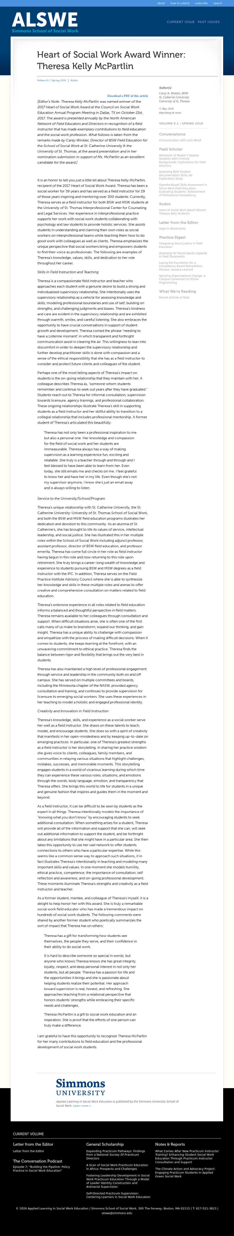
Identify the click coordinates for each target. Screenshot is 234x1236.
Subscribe (201, 3)
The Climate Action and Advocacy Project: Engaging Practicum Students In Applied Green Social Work (185, 1172)
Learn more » (82, 1105)
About (161, 3)
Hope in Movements (172, 228)
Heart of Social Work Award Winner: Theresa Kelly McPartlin (183, 212)
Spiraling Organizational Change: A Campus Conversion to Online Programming (182, 279)
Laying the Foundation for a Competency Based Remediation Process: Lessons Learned (181, 266)
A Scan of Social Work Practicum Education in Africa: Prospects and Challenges (117, 1166)
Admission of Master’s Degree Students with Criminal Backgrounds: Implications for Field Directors (182, 160)
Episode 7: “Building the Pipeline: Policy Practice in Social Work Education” (41, 1168)
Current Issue (181, 22)
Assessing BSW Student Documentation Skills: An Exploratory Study (176, 175)
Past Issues (209, 22)
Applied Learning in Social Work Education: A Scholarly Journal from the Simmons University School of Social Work (46, 24)
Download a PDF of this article (127, 96)
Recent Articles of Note (174, 297)
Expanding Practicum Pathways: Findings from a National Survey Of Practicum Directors (115, 1154)
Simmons (80, 1087)
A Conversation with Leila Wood (180, 140)
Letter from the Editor (28, 1151)
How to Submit (180, 3)
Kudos (74, 80)
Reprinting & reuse (170, 112)
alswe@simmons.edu (117, 1213)
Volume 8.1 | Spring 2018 (51, 80)
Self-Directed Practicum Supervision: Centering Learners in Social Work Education (118, 1195)
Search (217, 3)
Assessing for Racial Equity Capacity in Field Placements (183, 255)
